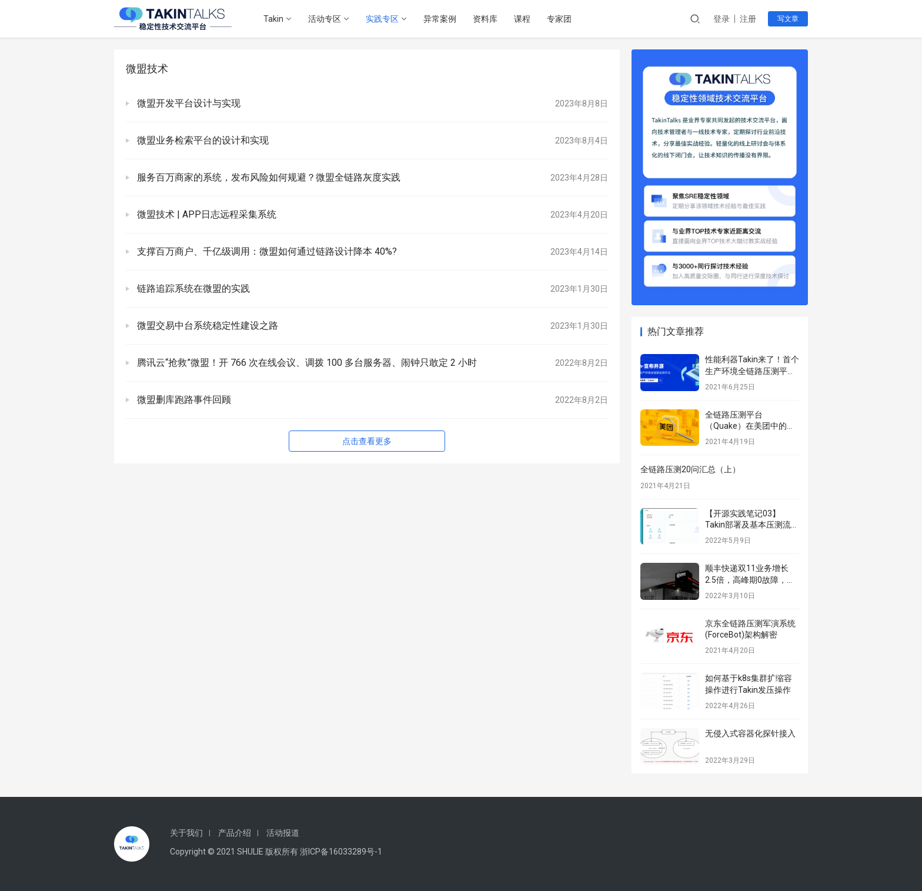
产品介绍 (234, 832)
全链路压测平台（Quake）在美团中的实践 (750, 426)
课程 (522, 19)
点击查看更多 (367, 441)
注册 (748, 19)
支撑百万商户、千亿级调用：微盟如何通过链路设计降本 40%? (266, 251)
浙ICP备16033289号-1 (341, 851)
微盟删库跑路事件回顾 (183, 399)
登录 (721, 19)
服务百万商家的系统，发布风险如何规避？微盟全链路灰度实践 (267, 177)
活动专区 (324, 19)
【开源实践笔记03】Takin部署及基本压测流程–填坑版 (748, 525)
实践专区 (382, 19)
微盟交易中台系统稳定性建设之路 (206, 325)
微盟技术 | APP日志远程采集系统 (205, 214)
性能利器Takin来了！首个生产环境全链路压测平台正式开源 (752, 371)
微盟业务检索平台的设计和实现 (202, 140)
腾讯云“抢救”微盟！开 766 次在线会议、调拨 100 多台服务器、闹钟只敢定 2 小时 (306, 362)
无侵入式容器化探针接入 (750, 733)
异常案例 (439, 19)
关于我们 (186, 832)
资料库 (485, 19)
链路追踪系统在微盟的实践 (192, 288)
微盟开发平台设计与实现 (187, 103)
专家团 (559, 19)
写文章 (788, 19)
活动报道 (282, 832)
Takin (273, 19)
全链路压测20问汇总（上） (690, 469)
